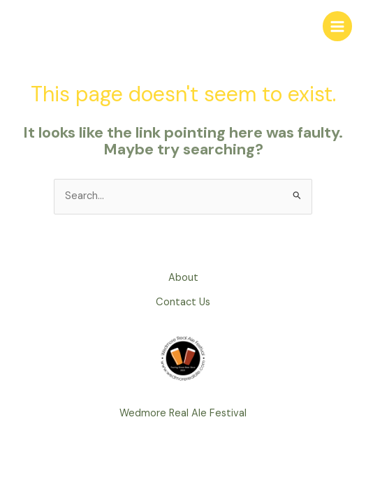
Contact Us (183, 302)
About (183, 277)
